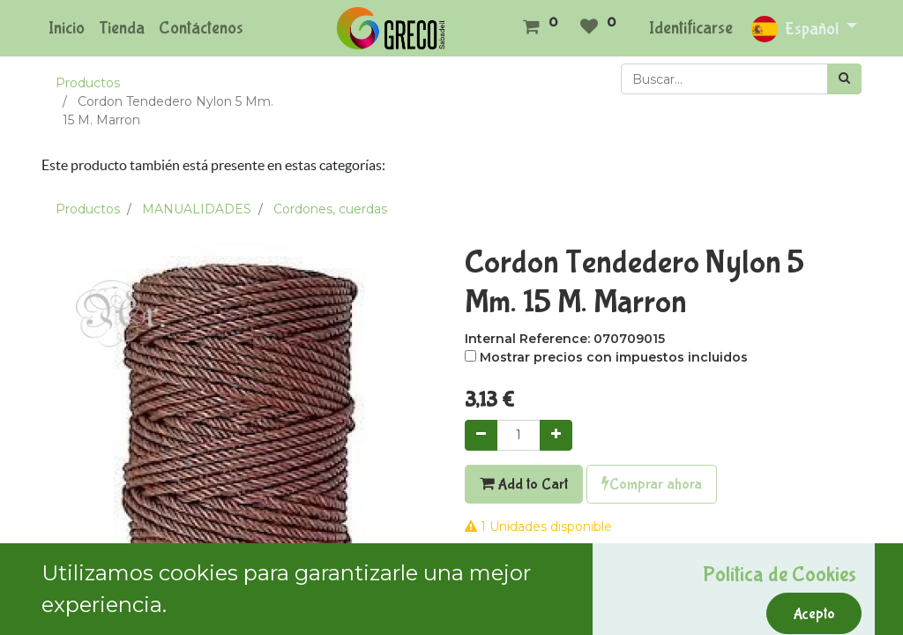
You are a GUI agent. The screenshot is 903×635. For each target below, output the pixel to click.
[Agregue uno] (556, 435)
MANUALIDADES (196, 209)
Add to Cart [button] (524, 484)
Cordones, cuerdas (330, 209)
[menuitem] (66, 28)
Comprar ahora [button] (651, 484)
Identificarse (691, 28)
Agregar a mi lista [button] (527, 565)
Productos (88, 83)
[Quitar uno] (481, 435)
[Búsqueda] (844, 79)
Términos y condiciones (536, 619)
